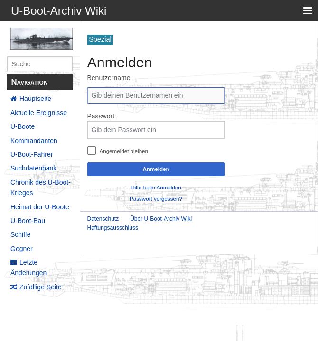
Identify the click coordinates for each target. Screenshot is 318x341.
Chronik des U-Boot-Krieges (40, 188)
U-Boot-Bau (27, 220)
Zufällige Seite (40, 287)
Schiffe (20, 234)
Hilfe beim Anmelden (156, 187)
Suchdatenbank (33, 168)
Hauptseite (35, 98)
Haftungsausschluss (112, 227)
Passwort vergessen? (156, 199)
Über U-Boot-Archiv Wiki (161, 218)
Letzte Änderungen (28, 268)
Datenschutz (103, 218)
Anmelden (155, 169)
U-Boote (22, 126)
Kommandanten (33, 140)
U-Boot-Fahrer (31, 154)
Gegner (21, 248)
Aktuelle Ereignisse (38, 113)
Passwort (101, 116)
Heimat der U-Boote (39, 207)
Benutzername (109, 77)
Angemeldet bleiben (123, 151)
